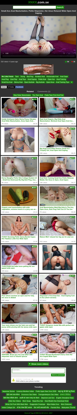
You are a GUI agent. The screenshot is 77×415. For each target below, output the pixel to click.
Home (27, 413)
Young (22, 76)
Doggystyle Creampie (37, 404)
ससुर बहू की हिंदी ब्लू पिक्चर (66, 391)
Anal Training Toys (62, 82)
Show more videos (38, 364)
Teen (17, 76)
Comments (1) (43, 91)
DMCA (37, 413)
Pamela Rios (55, 407)
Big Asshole (40, 82)
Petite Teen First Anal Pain (54, 95)
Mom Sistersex (66, 404)
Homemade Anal (52, 76)
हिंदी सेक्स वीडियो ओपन (11, 398)
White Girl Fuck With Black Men (16, 404)
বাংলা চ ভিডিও (65, 394)
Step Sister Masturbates (22, 95)
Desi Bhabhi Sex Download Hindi (56, 401)
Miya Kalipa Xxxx (53, 404)
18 (73, 62)
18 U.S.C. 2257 (47, 413)
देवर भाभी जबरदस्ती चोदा (41, 407)
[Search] (34, 7)
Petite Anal (42, 79)
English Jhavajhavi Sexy (65, 398)
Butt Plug (30, 76)
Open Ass (51, 79)
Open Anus (50, 82)
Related (30, 91)
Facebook (19, 87)
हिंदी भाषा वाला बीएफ (13, 394)
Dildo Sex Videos (15, 401)
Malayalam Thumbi (68, 407)
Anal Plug (5, 79)
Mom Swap (27, 401)
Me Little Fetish (7, 76)
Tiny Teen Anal (37, 95)
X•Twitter (11, 87)
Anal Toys (22, 79)
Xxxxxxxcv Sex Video (29, 394)
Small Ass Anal (7, 82)
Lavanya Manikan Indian (25, 391)
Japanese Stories (8, 391)
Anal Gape (64, 76)
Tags (32, 413)
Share (4, 87)
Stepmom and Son (47, 398)
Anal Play (13, 79)
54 (67, 62)
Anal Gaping (32, 79)
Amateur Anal (40, 76)
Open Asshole (29, 82)
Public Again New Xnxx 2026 (46, 391)
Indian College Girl (8, 407)
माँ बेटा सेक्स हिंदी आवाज (24, 407)
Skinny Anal (18, 82)
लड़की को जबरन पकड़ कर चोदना (29, 398)
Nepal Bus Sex (37, 401)
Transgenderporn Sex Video (48, 394)
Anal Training (61, 79)
